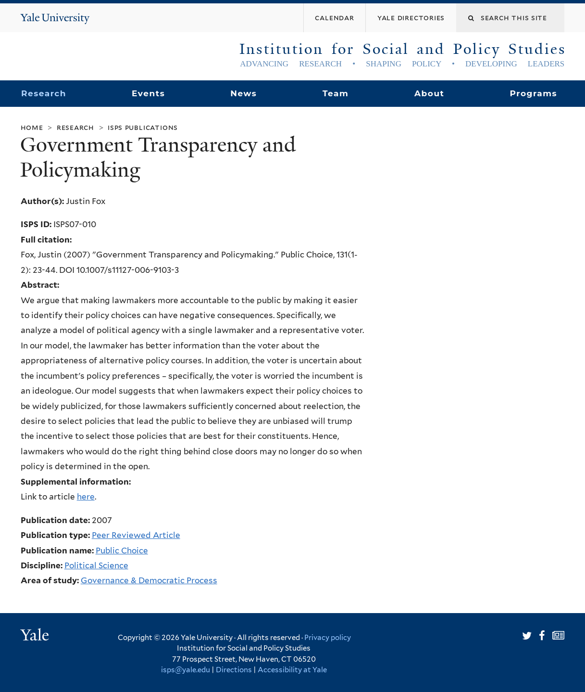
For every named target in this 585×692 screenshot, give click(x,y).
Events (148, 93)
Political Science (96, 565)
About (429, 93)
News (243, 93)
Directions (234, 670)
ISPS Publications (143, 127)
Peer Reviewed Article (136, 535)
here (86, 496)
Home (32, 127)
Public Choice (122, 550)
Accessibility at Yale (292, 670)
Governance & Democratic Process (149, 580)
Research (43, 93)
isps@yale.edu (185, 670)
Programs (534, 93)
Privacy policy (327, 637)
